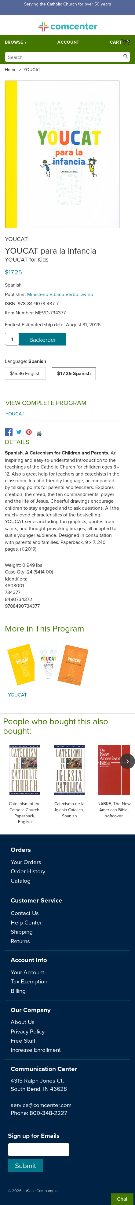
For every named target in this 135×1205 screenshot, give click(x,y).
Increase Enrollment (36, 1049)
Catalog (21, 880)
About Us (23, 1022)
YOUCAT (32, 70)
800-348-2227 (48, 1113)
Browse (14, 42)
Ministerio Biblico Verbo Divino (60, 294)
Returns (20, 941)
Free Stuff (23, 1040)
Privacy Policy (28, 1031)
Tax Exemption (29, 981)
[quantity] (12, 339)
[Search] (67, 57)
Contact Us (25, 913)
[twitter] (19, 432)
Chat (122, 1199)
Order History (28, 871)
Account (68, 42)
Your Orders (26, 862)
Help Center (26, 922)
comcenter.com (67, 25)
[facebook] (9, 432)
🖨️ (39, 433)
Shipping (22, 931)
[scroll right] (127, 761)
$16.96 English (25, 373)
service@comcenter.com (41, 1105)
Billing (18, 990)
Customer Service (36, 900)
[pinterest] (29, 432)
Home (10, 70)
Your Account (27, 972)
